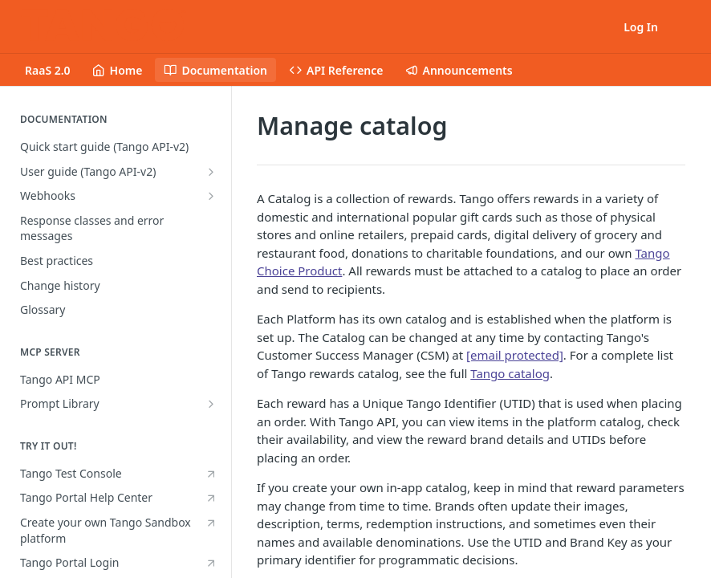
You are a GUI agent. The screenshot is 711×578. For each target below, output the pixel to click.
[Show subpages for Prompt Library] (211, 403)
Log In (641, 27)
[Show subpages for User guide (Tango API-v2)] (211, 171)
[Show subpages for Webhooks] (211, 195)
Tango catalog (510, 373)
